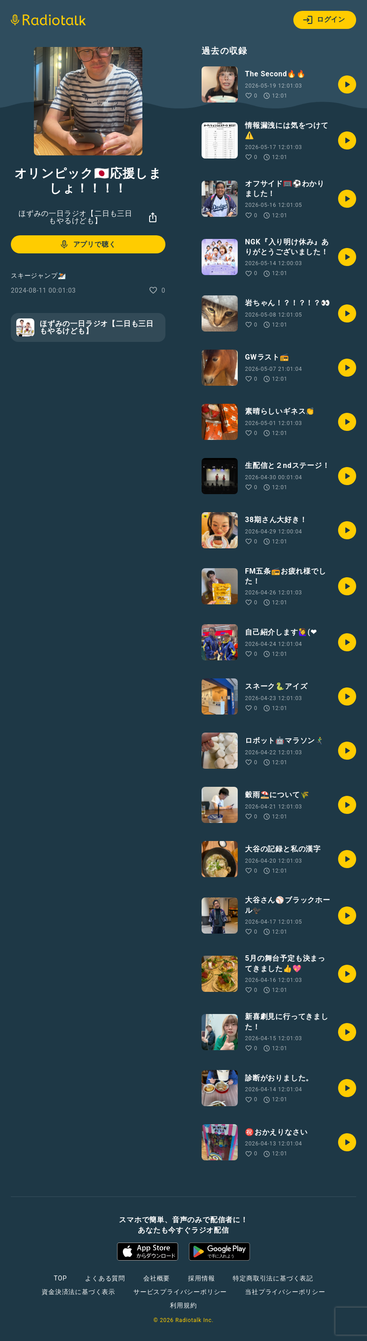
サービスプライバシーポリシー (180, 1291)
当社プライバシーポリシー (285, 1291)
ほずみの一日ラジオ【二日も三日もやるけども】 (75, 217)
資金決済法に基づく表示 (78, 1291)
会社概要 (156, 1278)
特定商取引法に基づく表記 (273, 1278)
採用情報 (201, 1278)
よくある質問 (105, 1278)
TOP (60, 1278)
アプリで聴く (87, 244)
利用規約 (183, 1305)
